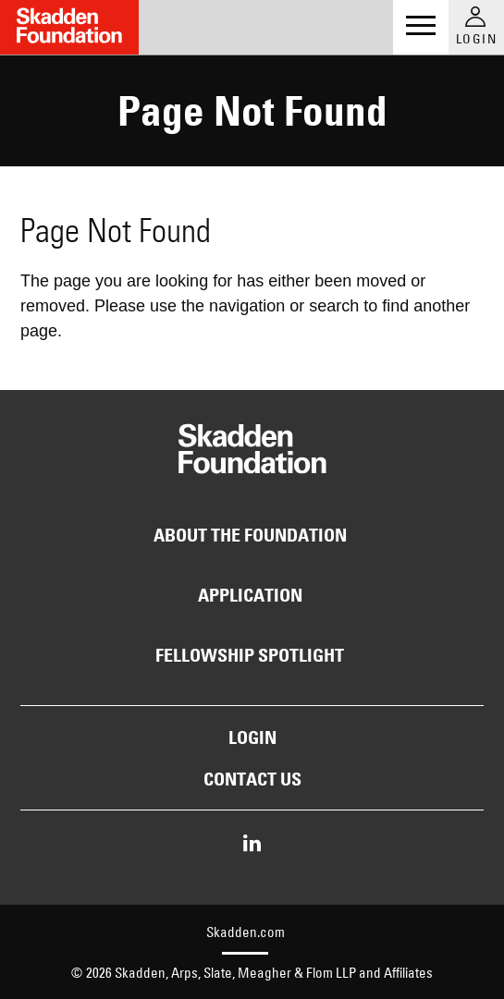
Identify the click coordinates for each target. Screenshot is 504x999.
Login (252, 737)
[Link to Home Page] (69, 27)
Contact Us (252, 779)
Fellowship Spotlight (249, 655)
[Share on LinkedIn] (252, 845)
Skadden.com (245, 932)
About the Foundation (250, 535)
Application (250, 595)
